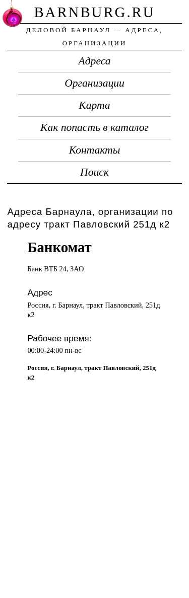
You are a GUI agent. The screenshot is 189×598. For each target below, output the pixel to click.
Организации (94, 83)
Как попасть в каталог (94, 127)
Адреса (95, 61)
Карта (94, 105)
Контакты (94, 150)
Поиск (94, 172)
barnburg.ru (94, 12)
